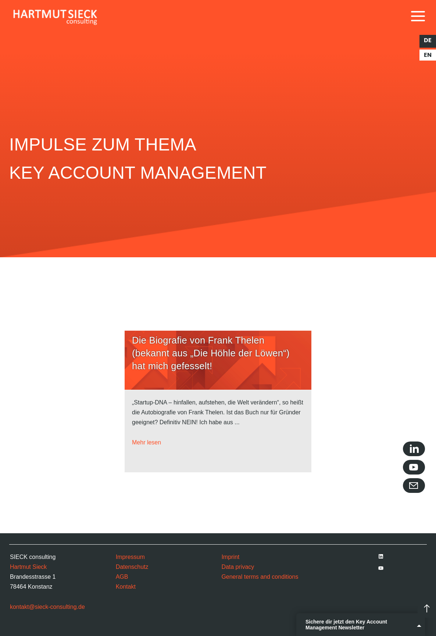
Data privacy (237, 567)
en (428, 55)
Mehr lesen (146, 442)
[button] (16, 620)
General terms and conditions (259, 577)
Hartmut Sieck (28, 567)
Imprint (230, 557)
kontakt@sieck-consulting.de (47, 607)
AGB (122, 577)
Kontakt (126, 587)
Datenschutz (132, 567)
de (428, 40)
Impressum (130, 557)
